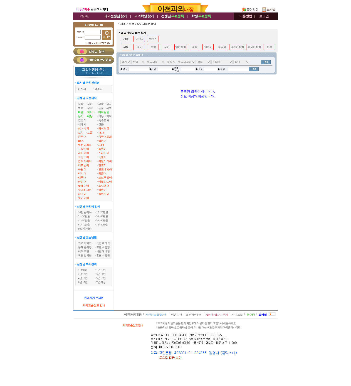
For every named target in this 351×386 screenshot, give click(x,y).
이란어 (102, 189)
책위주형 (83, 251)
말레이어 (83, 185)
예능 (90, 116)
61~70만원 (84, 224)
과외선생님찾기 (115, 16)
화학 (81, 108)
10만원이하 (85, 212)
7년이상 (101, 282)
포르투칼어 (105, 177)
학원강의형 (85, 255)
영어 (139, 47)
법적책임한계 (194, 314)
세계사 (82, 124)
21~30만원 (84, 216)
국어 (90, 104)
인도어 (102, 165)
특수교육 (103, 120)
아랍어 (82, 169)
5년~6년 (101, 278)
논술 (101, 108)
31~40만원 (102, 216)
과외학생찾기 (144, 16)
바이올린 (103, 112)
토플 (90, 132)
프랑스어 (83, 149)
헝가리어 (83, 198)
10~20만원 (102, 212)
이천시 (140, 38)
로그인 (264, 16)
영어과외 (83, 128)
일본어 (102, 140)
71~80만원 (102, 224)
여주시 (153, 38)
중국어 (82, 136)
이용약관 (176, 314)
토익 (81, 132)
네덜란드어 (105, 181)
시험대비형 (103, 251)
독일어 (102, 149)
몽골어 (102, 173)
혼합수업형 (103, 255)
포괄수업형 (103, 247)
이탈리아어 (105, 161)
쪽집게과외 (103, 243)
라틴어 (82, 181)
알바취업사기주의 (217, 314)
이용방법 (245, 16)
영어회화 (103, 128)
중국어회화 (105, 136)
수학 (81, 104)
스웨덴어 (103, 185)
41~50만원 (84, 220)
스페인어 (103, 153)
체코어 (82, 193)
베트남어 (83, 165)
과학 (101, 104)
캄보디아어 (85, 161)
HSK (81, 140)
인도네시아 (105, 169)
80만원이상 (85, 228)
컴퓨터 (82, 120)
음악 (81, 116)
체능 (101, 116)
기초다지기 (85, 243)
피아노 (91, 112)
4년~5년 (83, 278)
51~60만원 (102, 220)
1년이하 (83, 270)
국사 (109, 104)
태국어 (82, 177)
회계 (109, 116)
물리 (90, 108)
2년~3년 (83, 274)
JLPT (101, 144)
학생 (201, 16)
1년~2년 (101, 270)
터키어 (82, 173)
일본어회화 (85, 144)
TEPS (101, 132)
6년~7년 (83, 282)
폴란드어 (103, 193)
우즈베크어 (85, 189)
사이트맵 (237, 314)
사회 (109, 108)
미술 (81, 112)
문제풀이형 (85, 247)
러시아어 (83, 153)
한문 (101, 124)
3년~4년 (101, 274)
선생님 (172, 16)
